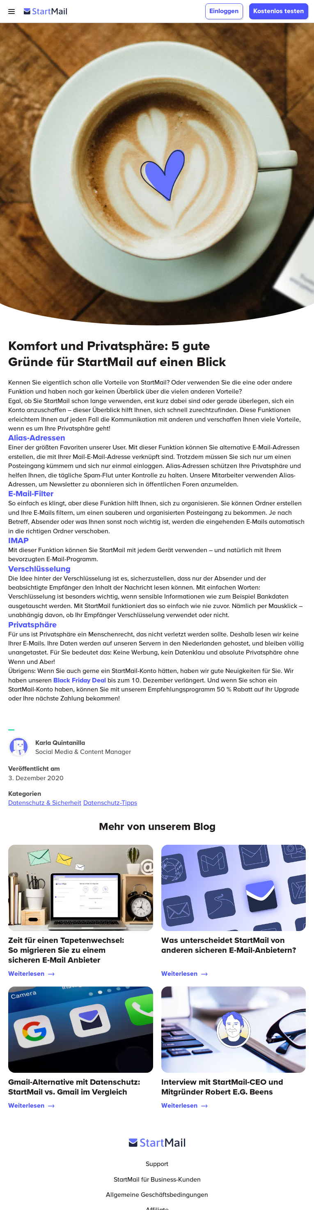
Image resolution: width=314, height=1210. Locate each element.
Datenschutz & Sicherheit (44, 802)
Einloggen (223, 10)
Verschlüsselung (39, 568)
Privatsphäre (32, 624)
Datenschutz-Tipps (110, 802)
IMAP (18, 540)
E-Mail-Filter (30, 493)
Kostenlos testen (278, 10)
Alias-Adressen (36, 437)
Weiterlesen (31, 973)
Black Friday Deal (79, 680)
